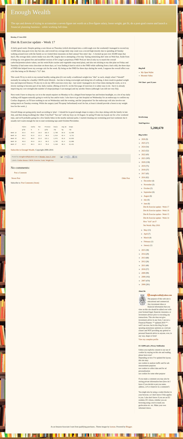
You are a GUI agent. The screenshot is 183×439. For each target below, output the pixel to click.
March (146, 238)
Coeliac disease (22, 160)
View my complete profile (148, 339)
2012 (144, 262)
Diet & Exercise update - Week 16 (156, 211)
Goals (43, 160)
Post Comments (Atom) (30, 183)
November (148, 185)
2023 (144, 151)
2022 (144, 154)
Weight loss (50, 160)
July (145, 200)
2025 (144, 143)
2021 (144, 158)
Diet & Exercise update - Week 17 (156, 207)
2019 (144, 166)
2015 (144, 250)
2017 (144, 174)
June (146, 204)
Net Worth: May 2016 (151, 225)
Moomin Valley (147, 76)
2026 (144, 139)
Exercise (37, 160)
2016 (144, 177)
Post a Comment (20, 173)
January (147, 245)
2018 (144, 170)
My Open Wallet (147, 72)
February (147, 242)
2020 (144, 162)
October (147, 188)
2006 (144, 284)
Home (71, 178)
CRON (31, 160)
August (147, 196)
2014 (144, 254)
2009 (144, 273)
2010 (144, 269)
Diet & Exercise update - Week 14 (156, 218)
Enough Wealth (30, 12)
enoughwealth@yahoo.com (161, 295)
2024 (144, 147)
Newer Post (15, 178)
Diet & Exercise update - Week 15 (156, 214)
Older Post (126, 178)
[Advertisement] (155, 49)
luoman (113, 427)
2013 (144, 258)
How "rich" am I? (150, 222)
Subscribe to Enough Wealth (22, 150)
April (146, 234)
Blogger (129, 427)
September (148, 192)
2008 (144, 277)
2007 (144, 281)
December (148, 181)
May (146, 230)
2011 (144, 265)
